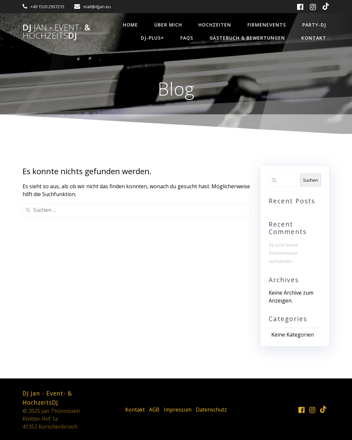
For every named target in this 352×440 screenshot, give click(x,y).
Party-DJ (314, 25)
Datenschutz (211, 409)
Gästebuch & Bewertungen (247, 38)
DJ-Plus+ (152, 38)
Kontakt (313, 38)
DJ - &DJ (56, 31)
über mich (168, 25)
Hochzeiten (214, 25)
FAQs (186, 38)
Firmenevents (266, 25)
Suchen (310, 180)
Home (130, 25)
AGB (154, 409)
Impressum (178, 409)
